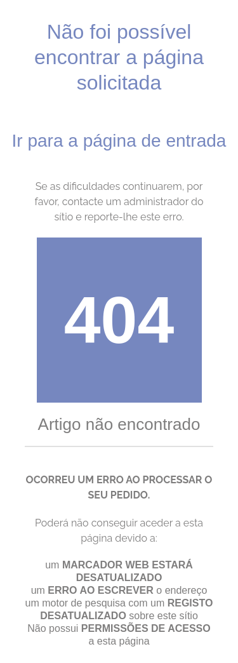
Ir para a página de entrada (119, 141)
